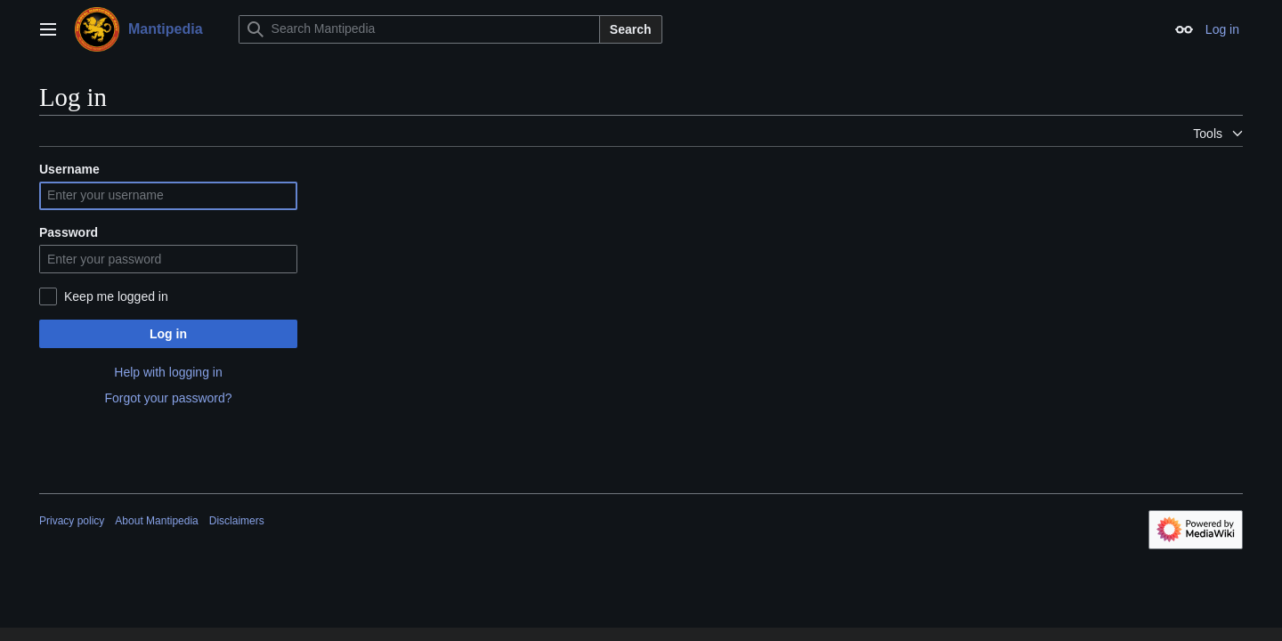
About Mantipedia (156, 521)
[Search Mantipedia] (419, 29)
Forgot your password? (167, 398)
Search (631, 29)
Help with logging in (168, 372)
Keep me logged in (116, 296)
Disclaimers (236, 521)
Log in (168, 334)
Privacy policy (71, 521)
